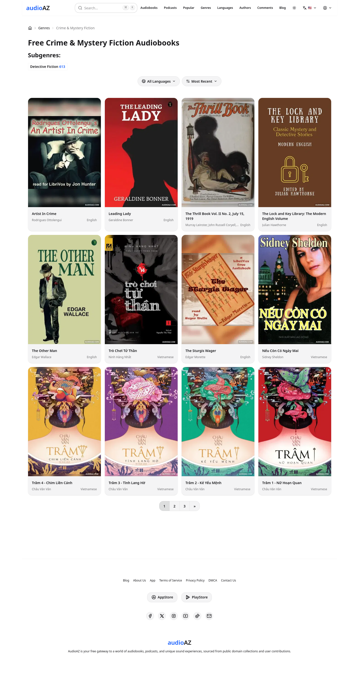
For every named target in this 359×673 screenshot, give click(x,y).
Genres (206, 8)
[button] (309, 8)
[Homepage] (38, 8)
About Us (139, 580)
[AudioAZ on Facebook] (150, 616)
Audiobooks (148, 8)
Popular (188, 8)
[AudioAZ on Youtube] (185, 616)
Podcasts (170, 8)
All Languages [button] (158, 81)
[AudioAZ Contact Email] (209, 616)
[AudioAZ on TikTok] (197, 616)
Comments (265, 8)
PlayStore (197, 597)
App (152, 580)
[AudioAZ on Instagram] (174, 616)
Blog (282, 8)
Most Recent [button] (201, 81)
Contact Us (228, 580)
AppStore (162, 597)
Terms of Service (170, 580)
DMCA (212, 580)
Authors (245, 8)
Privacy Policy (195, 580)
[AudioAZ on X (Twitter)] (162, 616)
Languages (225, 8)
